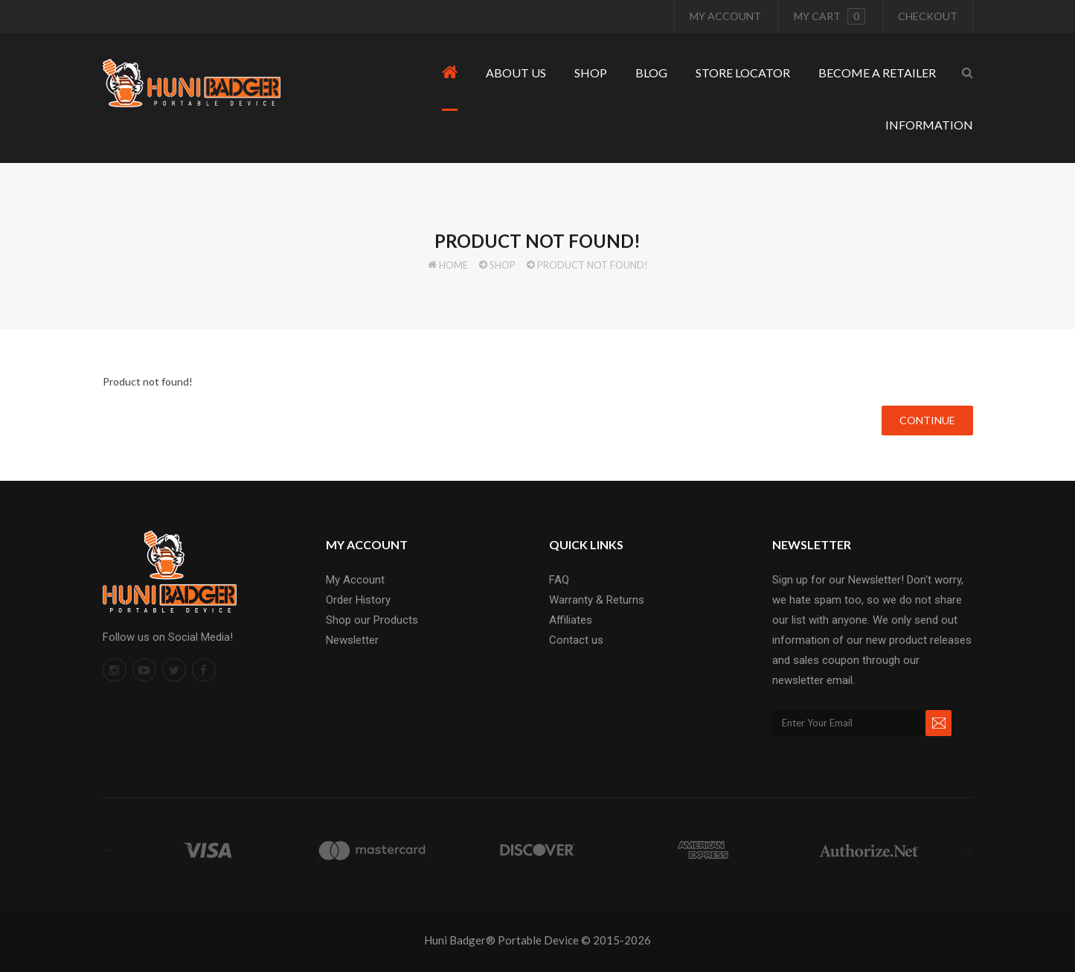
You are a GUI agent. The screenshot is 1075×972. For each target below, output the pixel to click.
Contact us (576, 640)
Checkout (927, 16)
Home (453, 265)
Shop (503, 265)
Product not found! (592, 265)
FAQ (559, 579)
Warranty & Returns (596, 600)
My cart (829, 16)
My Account (725, 16)
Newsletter (352, 640)
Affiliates (570, 620)
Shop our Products (372, 620)
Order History (358, 600)
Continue (927, 420)
